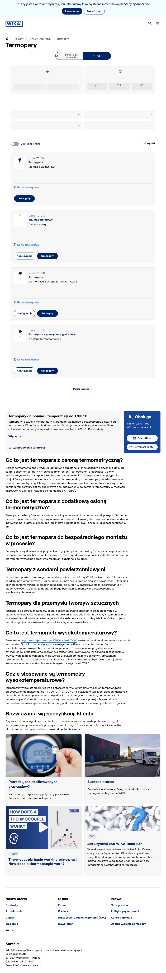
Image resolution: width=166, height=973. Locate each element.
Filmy (14, 853)
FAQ (92, 836)
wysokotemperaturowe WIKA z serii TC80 (49, 640)
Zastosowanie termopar (29, 447)
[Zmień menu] (157, 23)
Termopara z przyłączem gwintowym (53, 334)
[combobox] (46, 114)
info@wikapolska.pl (139, 427)
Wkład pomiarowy (41, 219)
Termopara (36, 162)
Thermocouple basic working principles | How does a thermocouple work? (42, 862)
